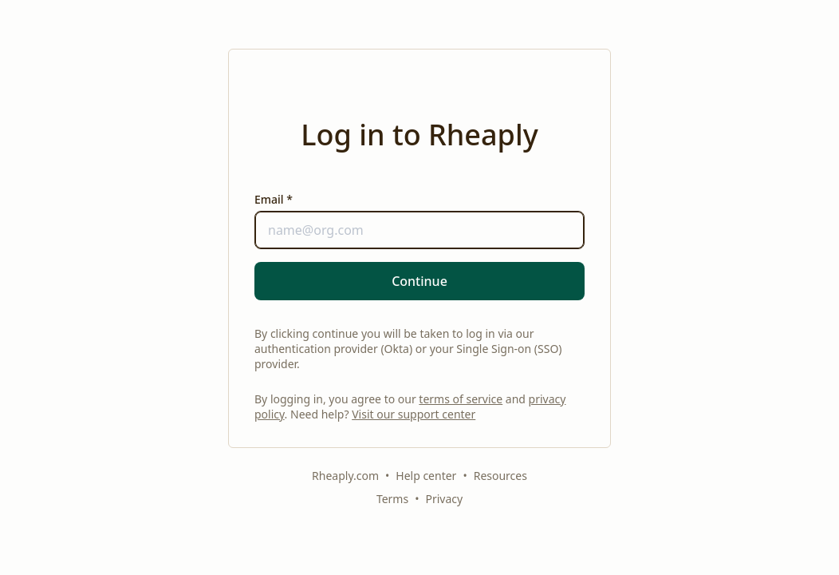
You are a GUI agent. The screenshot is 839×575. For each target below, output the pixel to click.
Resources (500, 475)
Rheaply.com (345, 475)
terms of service (460, 398)
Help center (426, 475)
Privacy (444, 498)
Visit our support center (413, 414)
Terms (392, 498)
